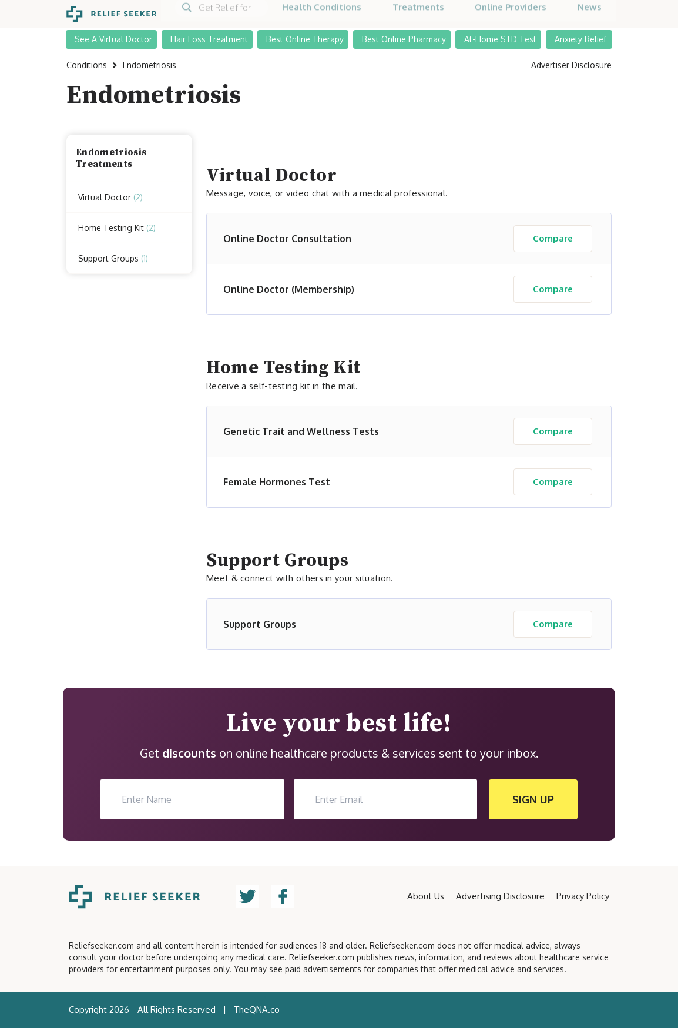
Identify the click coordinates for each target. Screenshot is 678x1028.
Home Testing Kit (117, 228)
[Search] (221, 13)
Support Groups (113, 258)
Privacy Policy (582, 896)
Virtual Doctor (110, 197)
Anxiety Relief (580, 38)
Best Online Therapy (305, 38)
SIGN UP (533, 799)
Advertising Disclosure (500, 896)
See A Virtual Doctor (113, 38)
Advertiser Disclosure (571, 65)
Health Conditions (321, 13)
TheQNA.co (256, 1009)
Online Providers (510, 13)
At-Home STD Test (500, 38)
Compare (553, 238)
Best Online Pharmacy (404, 38)
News (590, 13)
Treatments (418, 13)
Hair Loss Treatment (209, 38)
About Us (425, 896)
